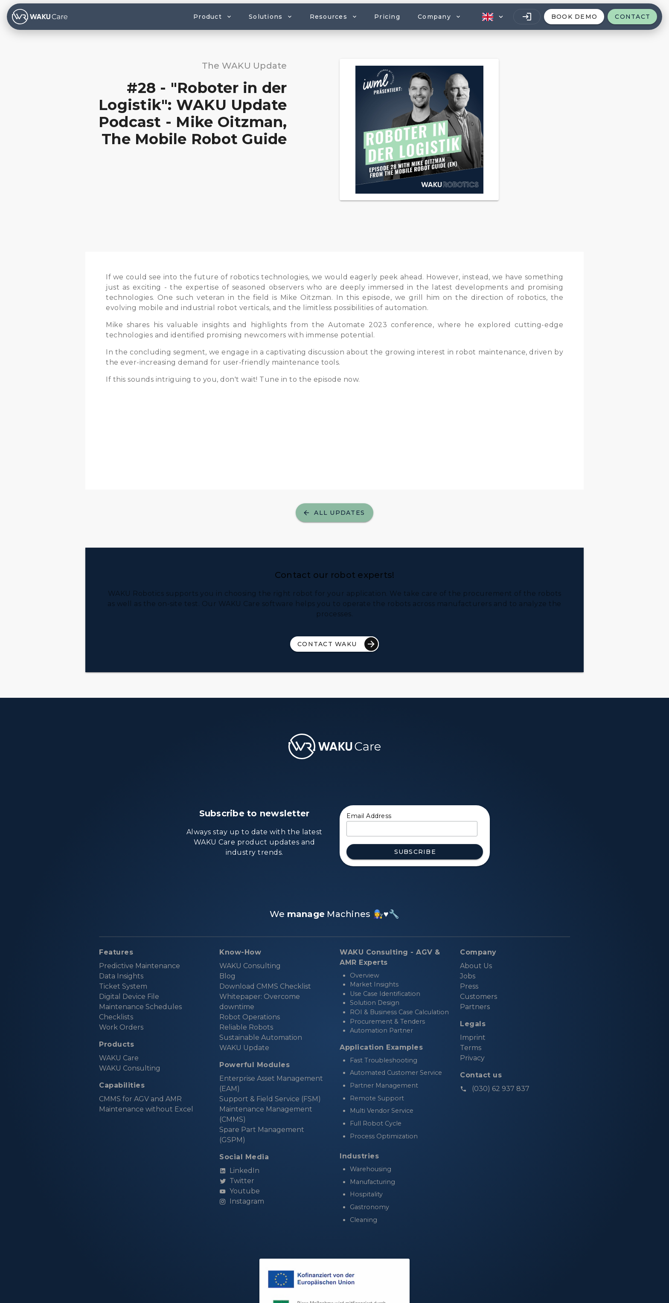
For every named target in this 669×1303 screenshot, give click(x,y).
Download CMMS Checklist (265, 986)
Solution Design (374, 1003)
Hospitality (366, 1194)
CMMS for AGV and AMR (140, 1099)
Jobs (467, 976)
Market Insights (374, 984)
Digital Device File (129, 996)
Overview (364, 975)
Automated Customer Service (396, 1073)
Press (469, 986)
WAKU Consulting (250, 966)
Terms (470, 1048)
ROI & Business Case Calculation (399, 1012)
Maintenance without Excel (146, 1109)
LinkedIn (239, 1171)
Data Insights (121, 976)
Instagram (241, 1201)
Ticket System (123, 986)
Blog (227, 976)
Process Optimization (384, 1136)
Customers (478, 996)
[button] (492, 16)
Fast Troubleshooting (383, 1060)
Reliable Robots (246, 1027)
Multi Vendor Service (381, 1110)
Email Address (369, 816)
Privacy (472, 1058)
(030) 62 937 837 (494, 1089)
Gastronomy (369, 1207)
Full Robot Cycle (375, 1123)
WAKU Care (119, 1058)
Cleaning (363, 1220)
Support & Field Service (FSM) (270, 1099)
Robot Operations (249, 1017)
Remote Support (377, 1098)
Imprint (473, 1037)
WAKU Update (244, 1048)
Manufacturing (372, 1182)
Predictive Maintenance (139, 966)
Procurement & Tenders (387, 1021)
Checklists (116, 1017)
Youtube (239, 1191)
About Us (476, 966)
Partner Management (384, 1085)
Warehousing (370, 1169)
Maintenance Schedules (140, 1007)
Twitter (236, 1181)
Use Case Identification (385, 994)
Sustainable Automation (260, 1037)
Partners (475, 1007)
